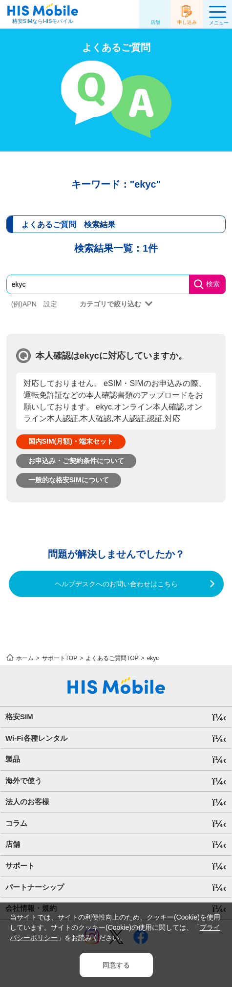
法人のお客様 (27, 801)
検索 (213, 284)
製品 (12, 759)
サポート (20, 865)
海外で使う (23, 780)
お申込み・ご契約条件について (76, 461)
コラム (16, 823)
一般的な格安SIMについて (68, 480)
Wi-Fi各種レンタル (36, 738)
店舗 (155, 22)
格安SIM (19, 716)
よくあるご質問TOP (111, 658)
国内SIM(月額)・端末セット (70, 441)
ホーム (25, 658)
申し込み (187, 22)
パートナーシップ (34, 887)
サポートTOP (59, 658)
